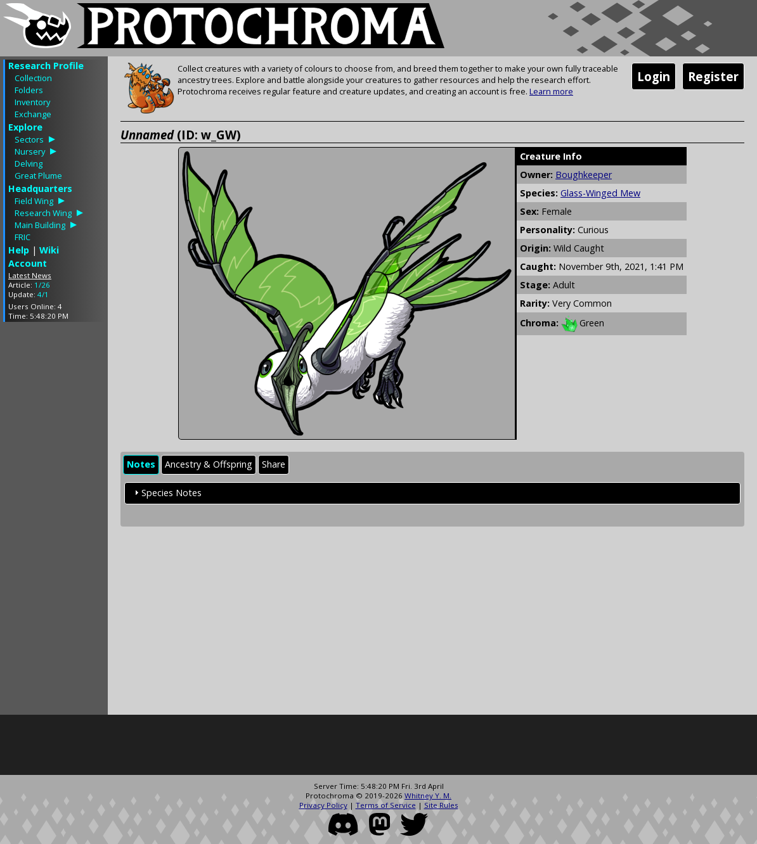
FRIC (22, 237)
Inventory (32, 102)
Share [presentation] (273, 464)
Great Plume (38, 175)
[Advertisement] (54, 521)
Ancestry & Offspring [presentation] (208, 464)
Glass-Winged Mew (600, 193)
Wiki (49, 250)
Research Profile (46, 66)
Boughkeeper (583, 175)
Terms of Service (386, 805)
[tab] (141, 465)
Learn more (551, 91)
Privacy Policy (323, 805)
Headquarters (40, 188)
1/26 (42, 285)
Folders (29, 90)
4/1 (43, 294)
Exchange (33, 114)
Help (18, 250)
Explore (25, 127)
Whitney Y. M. (427, 795)
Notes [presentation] (141, 464)
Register (713, 76)
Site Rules (441, 805)
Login (653, 76)
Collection (33, 78)
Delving (28, 163)
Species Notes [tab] (166, 493)
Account (27, 263)
